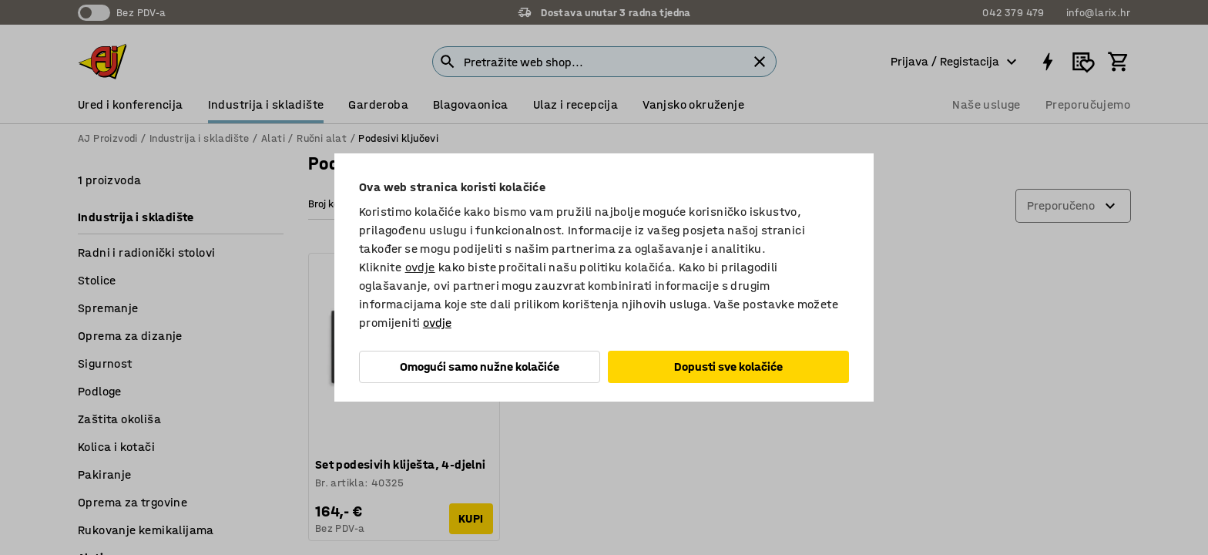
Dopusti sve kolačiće (728, 366)
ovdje (420, 267)
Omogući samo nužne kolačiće (479, 366)
